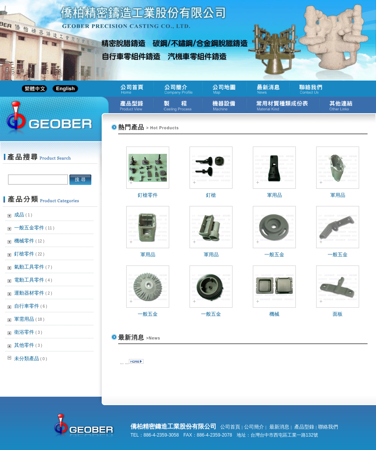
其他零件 (28, 345)
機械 (274, 314)
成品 (23, 215)
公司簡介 (254, 427)
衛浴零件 (28, 332)
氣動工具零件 (33, 267)
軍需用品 (29, 319)
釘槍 (211, 195)
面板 (338, 314)
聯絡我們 (328, 427)
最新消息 (278, 427)
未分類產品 (30, 358)
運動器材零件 (33, 293)
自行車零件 (30, 306)
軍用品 (274, 195)
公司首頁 (230, 427)
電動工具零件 (33, 280)
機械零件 (29, 241)
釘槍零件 (29, 254)
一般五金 (274, 254)
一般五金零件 (34, 228)
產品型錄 (304, 427)
